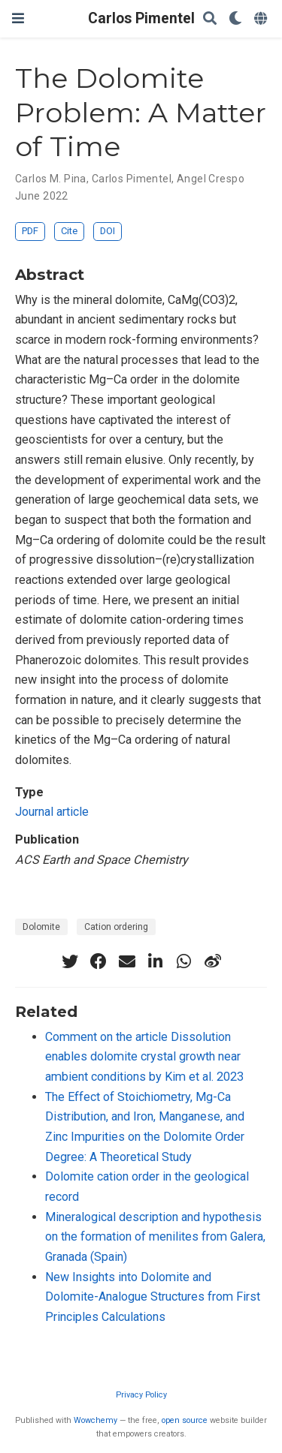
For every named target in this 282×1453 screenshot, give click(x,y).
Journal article (52, 812)
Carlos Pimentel (141, 18)
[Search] (210, 19)
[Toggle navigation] (18, 18)
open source (185, 1420)
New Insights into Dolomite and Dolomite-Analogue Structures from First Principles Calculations (152, 1297)
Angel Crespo (210, 179)
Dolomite (41, 927)
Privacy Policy (141, 1395)
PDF (30, 230)
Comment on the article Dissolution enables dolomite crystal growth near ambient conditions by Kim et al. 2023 (144, 1057)
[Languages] (262, 19)
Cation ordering (116, 927)
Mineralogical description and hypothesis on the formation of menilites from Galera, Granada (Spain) (155, 1237)
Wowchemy (95, 1420)
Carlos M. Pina (50, 179)
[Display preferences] (235, 19)
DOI (107, 230)
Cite (69, 230)
